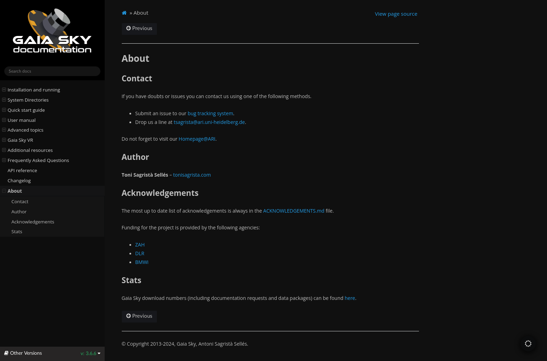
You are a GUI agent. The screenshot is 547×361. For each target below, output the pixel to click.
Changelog (19, 180)
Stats (17, 231)
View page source (396, 13)
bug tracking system (210, 113)
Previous (139, 28)
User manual (19, 120)
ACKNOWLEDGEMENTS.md (293, 210)
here (350, 298)
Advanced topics (23, 130)
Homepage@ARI (197, 138)
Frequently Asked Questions (35, 160)
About (12, 191)
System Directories (25, 100)
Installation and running (31, 90)
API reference (22, 170)
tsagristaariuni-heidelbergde (209, 122)
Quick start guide (23, 110)
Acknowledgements (33, 222)
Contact (20, 201)
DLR (139, 253)
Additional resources (27, 150)
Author (19, 211)
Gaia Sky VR (17, 140)
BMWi (142, 262)
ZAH (140, 244)
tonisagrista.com (192, 174)
